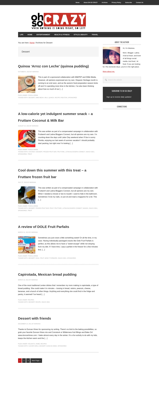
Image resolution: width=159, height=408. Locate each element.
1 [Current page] (20, 394)
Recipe (38, 335)
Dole (37, 284)
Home (38, 377)
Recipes (31, 333)
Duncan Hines (51, 379)
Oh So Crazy (58, 21)
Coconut (31, 165)
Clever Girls (33, 379)
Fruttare (60, 165)
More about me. (109, 71)
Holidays (31, 377)
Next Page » (36, 394)
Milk (46, 104)
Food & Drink (33, 102)
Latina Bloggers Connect (75, 165)
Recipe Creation (61, 104)
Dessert (31, 104)
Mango (85, 228)
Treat (30, 167)
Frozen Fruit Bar (50, 165)
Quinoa (51, 104)
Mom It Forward (51, 284)
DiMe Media (40, 104)
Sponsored (72, 104)
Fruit (52, 228)
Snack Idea (90, 165)
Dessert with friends (44, 351)
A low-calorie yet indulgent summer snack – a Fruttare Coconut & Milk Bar (53, 126)
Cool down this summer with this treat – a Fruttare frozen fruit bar (55, 189)
